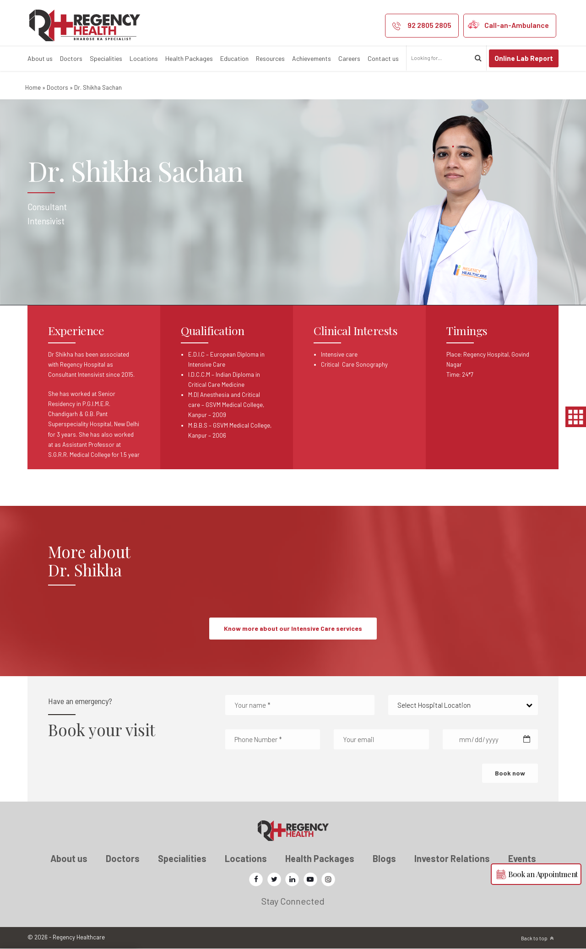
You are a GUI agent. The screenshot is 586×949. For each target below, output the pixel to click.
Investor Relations (452, 858)
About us (40, 58)
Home (33, 87)
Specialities (106, 58)
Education (234, 58)
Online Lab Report (523, 58)
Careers (349, 58)
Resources (270, 58)
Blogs (384, 858)
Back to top (534, 938)
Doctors (71, 58)
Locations (144, 58)
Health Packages (189, 58)
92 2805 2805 (429, 25)
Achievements (311, 58)
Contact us (383, 58)
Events (522, 858)
